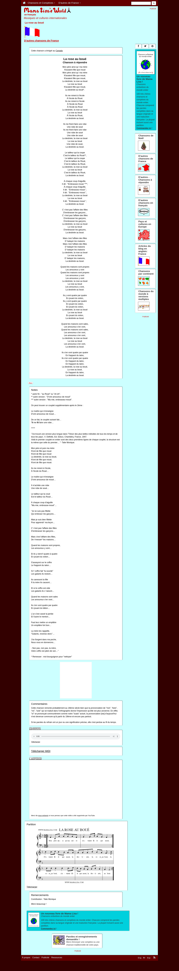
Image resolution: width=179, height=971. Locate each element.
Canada (59, 51)
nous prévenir (43, 815)
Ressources (56, 957)
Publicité (45, 957)
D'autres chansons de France (41, 40)
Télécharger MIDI (40, 751)
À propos (26, 957)
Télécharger (35, 742)
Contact (35, 957)
